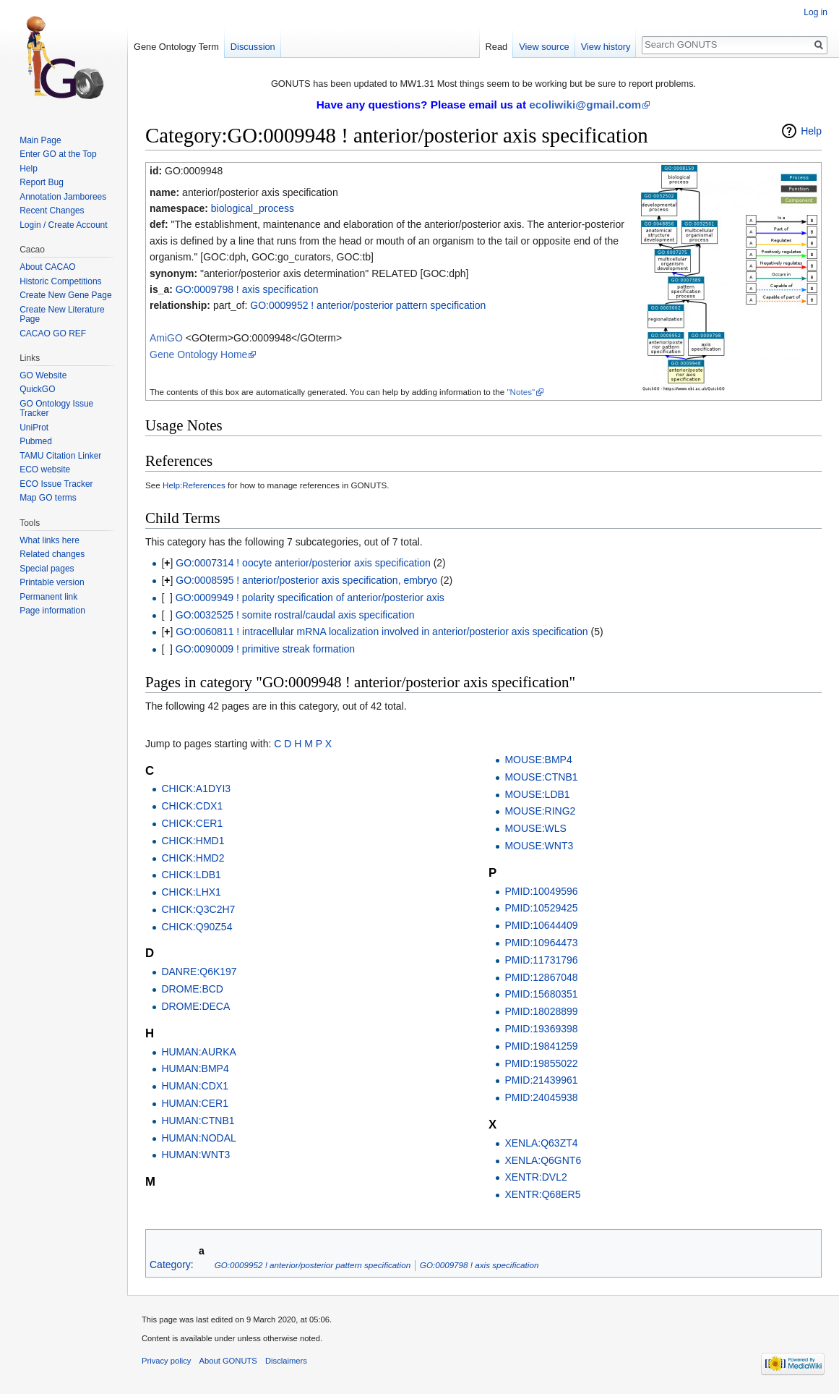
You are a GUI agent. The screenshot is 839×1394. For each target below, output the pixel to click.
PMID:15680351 (540, 994)
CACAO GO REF (53, 333)
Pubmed (36, 441)
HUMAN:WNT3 (195, 1154)
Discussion (253, 46)
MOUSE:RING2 (539, 811)
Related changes (52, 554)
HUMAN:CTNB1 (197, 1120)
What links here (49, 540)
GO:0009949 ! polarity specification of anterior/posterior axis (310, 597)
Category (170, 1264)
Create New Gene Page (65, 295)
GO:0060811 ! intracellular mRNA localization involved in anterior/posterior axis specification (382, 631)
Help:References (194, 485)
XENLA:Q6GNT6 (542, 1160)
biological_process (252, 208)
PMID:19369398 (540, 1028)
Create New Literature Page (62, 315)
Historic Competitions (60, 281)
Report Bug (42, 182)
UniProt (34, 427)
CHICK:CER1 (192, 823)
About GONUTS (228, 1360)
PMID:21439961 (540, 1080)
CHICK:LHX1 (190, 892)
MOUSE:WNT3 (538, 845)
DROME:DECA (195, 1006)
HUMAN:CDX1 (194, 1086)
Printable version (52, 582)
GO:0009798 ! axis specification (247, 289)
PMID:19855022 (540, 1063)
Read (497, 46)
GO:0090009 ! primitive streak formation (265, 649)
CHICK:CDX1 (192, 806)
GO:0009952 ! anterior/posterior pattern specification (368, 305)
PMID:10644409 (540, 925)
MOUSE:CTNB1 (540, 777)
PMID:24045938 (540, 1097)
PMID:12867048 (540, 977)
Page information (52, 610)
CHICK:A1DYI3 (196, 788)
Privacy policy (166, 1360)
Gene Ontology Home (198, 354)
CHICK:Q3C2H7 (198, 909)
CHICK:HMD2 (192, 858)
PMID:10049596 (540, 891)
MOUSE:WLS (535, 828)
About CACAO (47, 267)
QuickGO (37, 389)
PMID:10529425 (540, 908)
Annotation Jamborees (63, 197)
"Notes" (521, 391)
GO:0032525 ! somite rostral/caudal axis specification (295, 615)
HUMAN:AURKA (198, 1052)
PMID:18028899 (540, 1011)
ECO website (45, 469)
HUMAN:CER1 (194, 1103)
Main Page (40, 140)
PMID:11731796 (540, 960)
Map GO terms (48, 498)
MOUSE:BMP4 (538, 759)
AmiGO (166, 338)
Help (811, 131)
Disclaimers (286, 1360)
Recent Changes (52, 210)
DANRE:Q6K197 (198, 971)
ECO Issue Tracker (56, 484)
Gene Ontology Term (176, 46)
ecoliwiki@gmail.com (585, 104)
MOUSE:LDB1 (536, 794)
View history (606, 46)
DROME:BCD (192, 989)
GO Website (43, 375)
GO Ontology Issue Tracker (56, 409)
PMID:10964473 (540, 942)
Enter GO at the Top (58, 154)
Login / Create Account (63, 225)
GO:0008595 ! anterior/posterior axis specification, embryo (306, 580)
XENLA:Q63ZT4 (540, 1143)
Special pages (47, 569)
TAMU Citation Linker (60, 456)
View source (544, 46)
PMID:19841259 (540, 1046)
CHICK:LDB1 (190, 874)
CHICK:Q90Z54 (196, 926)
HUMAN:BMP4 (194, 1068)
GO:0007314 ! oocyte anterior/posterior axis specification (303, 563)
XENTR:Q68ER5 (542, 1194)
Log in (815, 12)
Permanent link (48, 597)
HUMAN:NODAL (198, 1138)
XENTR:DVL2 (535, 1177)
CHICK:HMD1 (192, 840)
